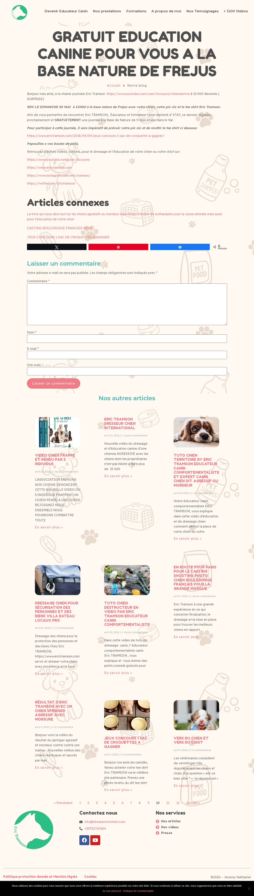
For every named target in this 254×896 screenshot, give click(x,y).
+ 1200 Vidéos (236, 11)
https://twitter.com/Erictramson (51, 183)
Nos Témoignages (202, 11)
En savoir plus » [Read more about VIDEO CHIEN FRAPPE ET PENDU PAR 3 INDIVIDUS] (49, 695)
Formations (136, 11)
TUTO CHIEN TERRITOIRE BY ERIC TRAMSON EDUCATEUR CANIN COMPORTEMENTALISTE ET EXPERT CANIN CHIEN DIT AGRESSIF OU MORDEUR (196, 638)
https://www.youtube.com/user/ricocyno (58, 159)
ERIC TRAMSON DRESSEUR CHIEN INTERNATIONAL (120, 591)
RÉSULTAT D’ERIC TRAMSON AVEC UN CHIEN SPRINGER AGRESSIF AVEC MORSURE (53, 878)
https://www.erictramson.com (49, 167)
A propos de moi (166, 11)
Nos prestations (107, 11)
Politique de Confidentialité (138, 890)
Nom (32, 388)
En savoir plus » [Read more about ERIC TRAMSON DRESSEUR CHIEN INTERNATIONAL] (118, 644)
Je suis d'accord (112, 890)
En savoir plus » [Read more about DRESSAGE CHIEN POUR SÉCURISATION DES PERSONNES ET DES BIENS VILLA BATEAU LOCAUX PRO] (49, 842)
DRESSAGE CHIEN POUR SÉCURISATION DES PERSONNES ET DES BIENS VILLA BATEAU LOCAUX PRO (56, 779)
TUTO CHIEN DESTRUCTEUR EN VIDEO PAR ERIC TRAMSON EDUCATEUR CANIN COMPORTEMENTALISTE (127, 782)
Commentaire (38, 337)
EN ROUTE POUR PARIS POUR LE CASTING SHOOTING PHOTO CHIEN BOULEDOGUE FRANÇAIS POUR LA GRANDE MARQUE (195, 746)
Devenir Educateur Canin (66, 11)
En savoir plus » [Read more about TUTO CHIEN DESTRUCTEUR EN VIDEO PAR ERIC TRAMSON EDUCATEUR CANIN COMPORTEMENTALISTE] (118, 841)
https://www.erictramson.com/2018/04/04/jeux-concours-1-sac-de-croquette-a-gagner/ (96, 136)
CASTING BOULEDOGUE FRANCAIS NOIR (59, 228)
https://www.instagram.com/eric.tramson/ (58, 175)
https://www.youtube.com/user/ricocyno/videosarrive (148, 94)
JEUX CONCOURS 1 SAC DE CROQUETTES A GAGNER (68, 237)
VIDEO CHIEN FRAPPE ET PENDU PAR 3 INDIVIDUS (55, 627)
